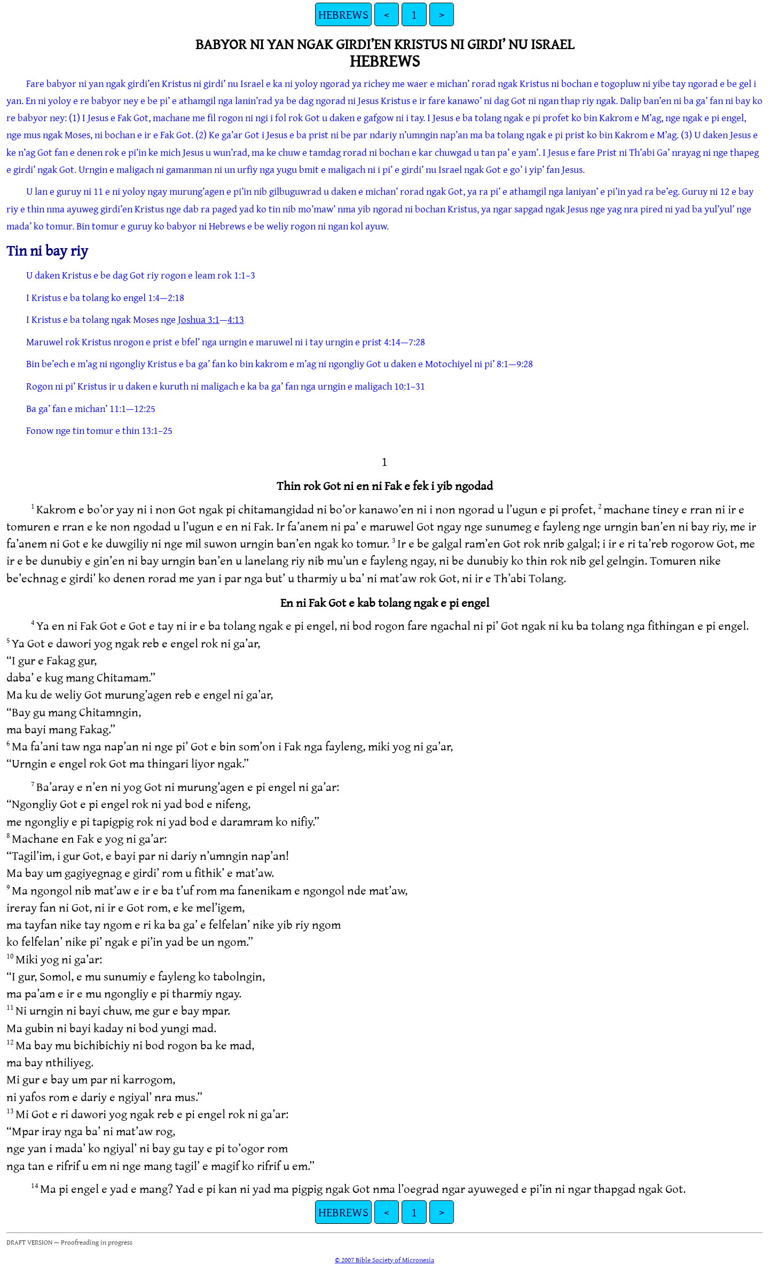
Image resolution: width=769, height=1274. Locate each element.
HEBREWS (343, 14)
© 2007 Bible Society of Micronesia (384, 1259)
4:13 (235, 319)
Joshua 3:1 (198, 319)
